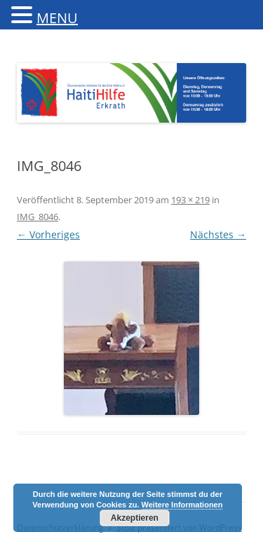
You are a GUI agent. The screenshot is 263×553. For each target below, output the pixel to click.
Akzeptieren (135, 518)
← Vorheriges (48, 234)
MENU (57, 17)
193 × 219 (190, 199)
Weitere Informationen (182, 504)
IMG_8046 (37, 216)
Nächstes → (218, 234)
